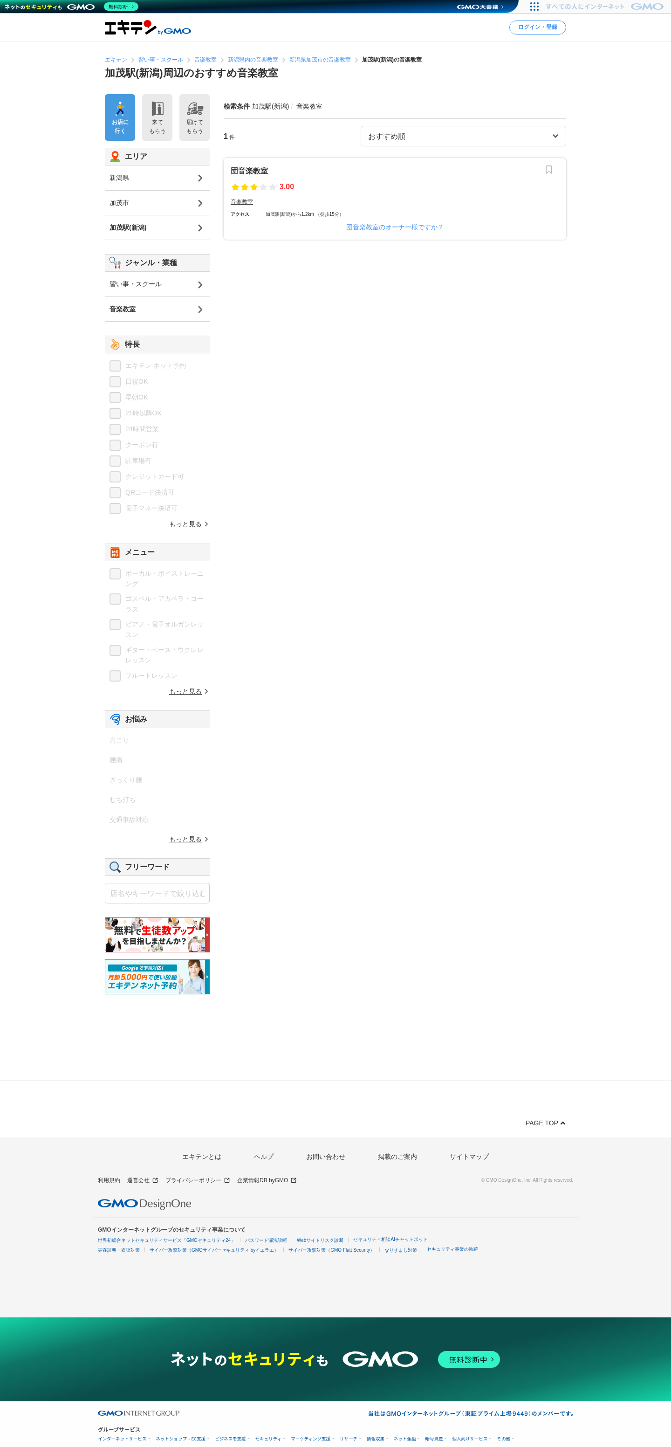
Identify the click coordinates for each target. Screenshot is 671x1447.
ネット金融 (405, 1439)
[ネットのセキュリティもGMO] (71, 6)
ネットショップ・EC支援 (181, 1439)
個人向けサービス (469, 1439)
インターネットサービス (122, 1439)
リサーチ (348, 1439)
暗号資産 (434, 1439)
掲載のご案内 (397, 1156)
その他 (503, 1439)
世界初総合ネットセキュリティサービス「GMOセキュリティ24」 (166, 1240)
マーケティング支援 (310, 1439)
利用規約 (109, 1180)
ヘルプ (264, 1156)
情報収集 (375, 1439)
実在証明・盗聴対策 (119, 1250)
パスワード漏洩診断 (266, 1240)
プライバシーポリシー (197, 1180)
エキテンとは (201, 1156)
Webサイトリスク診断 (320, 1240)
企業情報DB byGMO (267, 1180)
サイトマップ (469, 1156)
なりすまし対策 (400, 1250)
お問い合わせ (325, 1156)
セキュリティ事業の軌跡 (452, 1249)
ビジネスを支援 (230, 1439)
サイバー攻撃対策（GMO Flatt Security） (331, 1250)
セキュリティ (268, 1439)
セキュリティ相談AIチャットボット (390, 1239)
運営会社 (142, 1180)
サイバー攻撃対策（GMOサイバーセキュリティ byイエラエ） (214, 1250)
